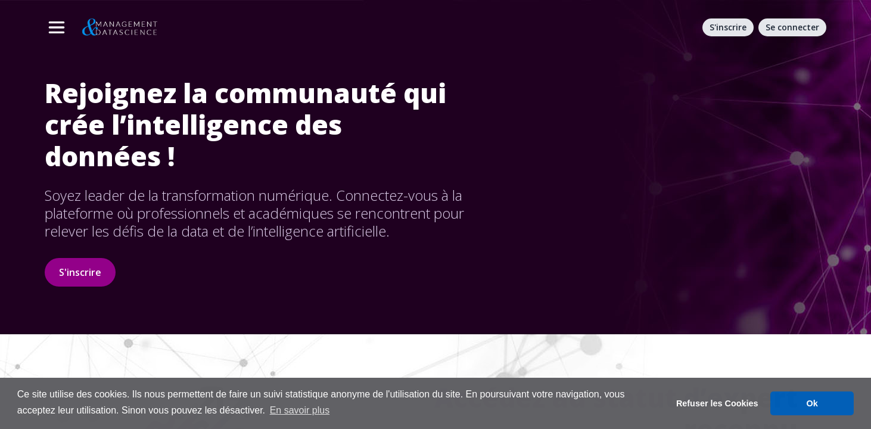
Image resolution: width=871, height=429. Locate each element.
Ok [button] (812, 403)
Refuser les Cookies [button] (717, 403)
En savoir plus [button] (300, 410)
